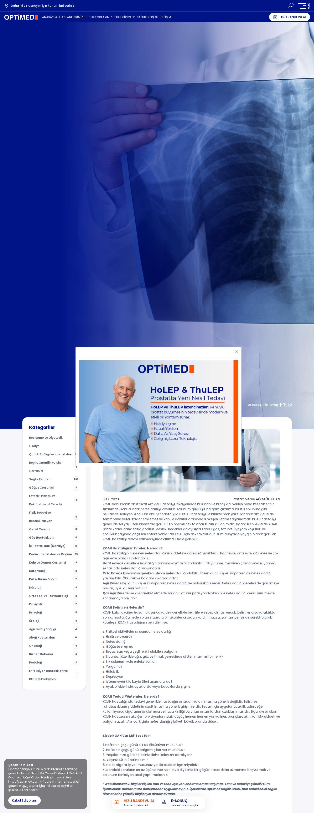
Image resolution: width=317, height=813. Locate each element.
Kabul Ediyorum (24, 800)
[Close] (236, 352)
